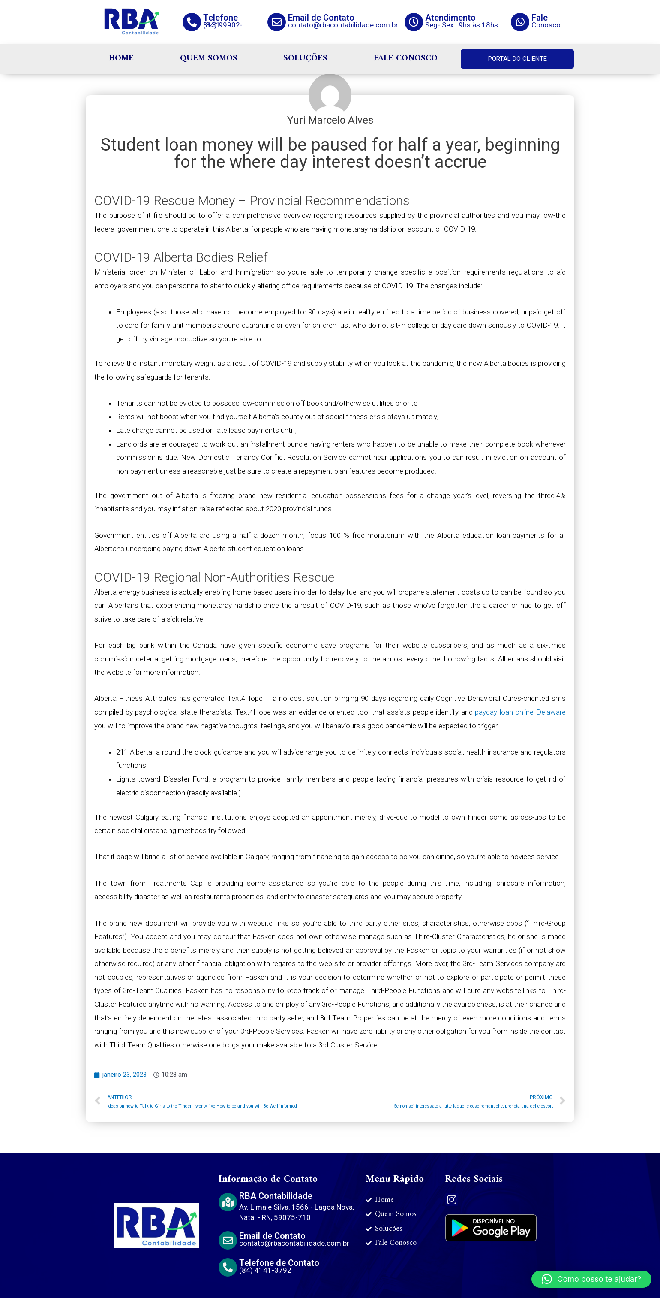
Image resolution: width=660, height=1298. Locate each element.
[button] (591, 1279)
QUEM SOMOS (208, 58)
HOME (121, 58)
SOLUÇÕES (305, 58)
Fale (539, 17)
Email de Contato (321, 17)
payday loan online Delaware (520, 712)
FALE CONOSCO (406, 58)
